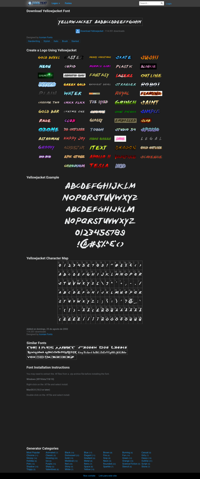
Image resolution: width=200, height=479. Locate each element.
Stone (146, 466)
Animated (52, 452)
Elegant (89, 455)
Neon (107, 461)
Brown (107, 452)
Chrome (32, 455)
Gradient (89, 458)
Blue (88, 452)
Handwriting (34, 41)
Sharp (50, 466)
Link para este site (108, 475)
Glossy (32, 458)
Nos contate (89, 475)
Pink (31, 463)
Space (88, 466)
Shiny (69, 466)
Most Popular (33, 452)
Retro (88, 463)
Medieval (71, 461)
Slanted (75, 41)
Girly (145, 455)
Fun (126, 455)
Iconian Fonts (45, 37)
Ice (48, 461)
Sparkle (108, 466)
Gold (69, 458)
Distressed (72, 455)
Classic (51, 455)
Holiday (32, 461)
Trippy (31, 469)
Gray (106, 458)
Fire (106, 455)
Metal (88, 461)
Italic (56, 41)
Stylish (46, 41)
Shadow (32, 466)
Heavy (146, 458)
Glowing (52, 458)
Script (146, 463)
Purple (51, 463)
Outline (147, 461)
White (69, 469)
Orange (127, 461)
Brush (65, 41)
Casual (146, 452)
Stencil (127, 466)
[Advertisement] (13, 50)
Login (169, 3)
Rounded (109, 463)
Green (127, 458)
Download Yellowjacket (89, 31)
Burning (127, 452)
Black (69, 452)
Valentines (52, 469)
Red (68, 463)
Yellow (89, 469)
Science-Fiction (131, 463)
